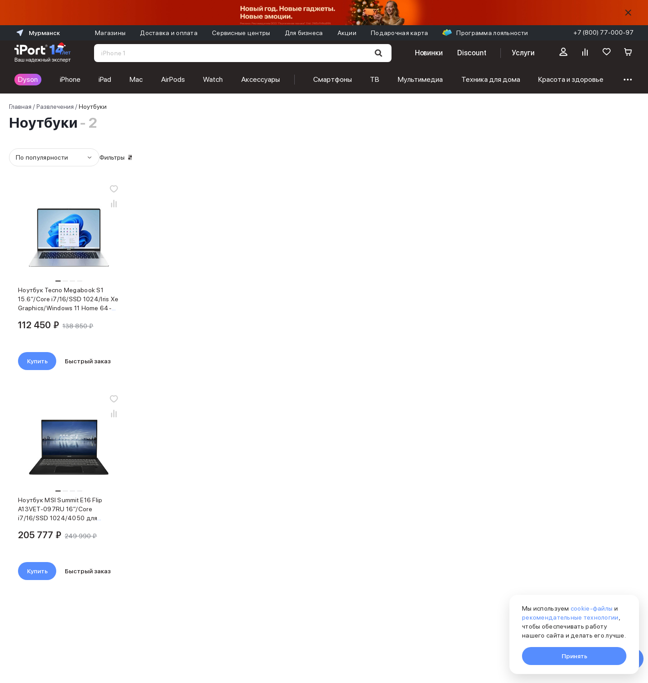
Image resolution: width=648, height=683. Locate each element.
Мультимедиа (420, 79)
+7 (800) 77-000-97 (603, 32)
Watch (213, 79)
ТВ (374, 79)
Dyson (28, 79)
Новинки (429, 53)
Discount (471, 53)
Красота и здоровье (570, 79)
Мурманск (37, 32)
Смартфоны (332, 79)
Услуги (523, 53)
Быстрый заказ (219, 361)
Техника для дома (490, 79)
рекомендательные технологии (570, 617)
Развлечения (55, 106)
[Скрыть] (628, 12)
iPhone (70, 79)
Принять (574, 656)
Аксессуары (260, 79)
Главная (20, 106)
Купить (168, 361)
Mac (136, 79)
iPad (105, 79)
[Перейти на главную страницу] (42, 53)
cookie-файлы (591, 608)
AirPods (173, 79)
